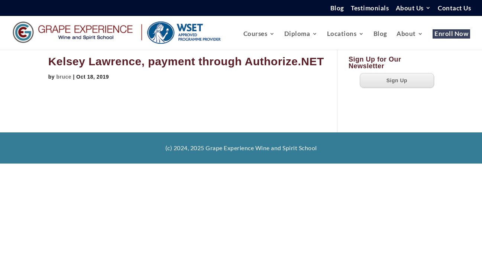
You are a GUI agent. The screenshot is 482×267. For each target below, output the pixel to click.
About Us (410, 8)
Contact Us (454, 8)
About (406, 34)
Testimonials (370, 8)
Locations (342, 34)
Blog (337, 8)
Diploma (297, 34)
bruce (63, 77)
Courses (255, 34)
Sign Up (396, 80)
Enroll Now (451, 34)
